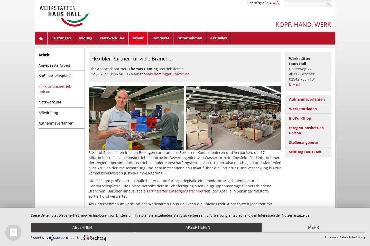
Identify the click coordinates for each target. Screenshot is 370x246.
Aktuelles (218, 38)
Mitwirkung (48, 112)
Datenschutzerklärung (352, 237)
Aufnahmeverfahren (56, 123)
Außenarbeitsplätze (55, 75)
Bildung (85, 38)
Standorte (160, 38)
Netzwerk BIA (112, 38)
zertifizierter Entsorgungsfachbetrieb (178, 191)
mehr (315, 228)
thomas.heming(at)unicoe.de (164, 74)
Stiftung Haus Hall (305, 152)
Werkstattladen (303, 108)
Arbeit (138, 38)
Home (41, 38)
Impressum (331, 237)
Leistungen (61, 38)
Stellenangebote (303, 142)
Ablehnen (80, 228)
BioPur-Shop (300, 118)
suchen (328, 3)
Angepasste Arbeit (54, 65)
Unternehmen (189, 38)
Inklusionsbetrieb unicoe (55, 89)
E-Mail (294, 84)
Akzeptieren (198, 228)
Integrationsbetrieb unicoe (306, 130)
